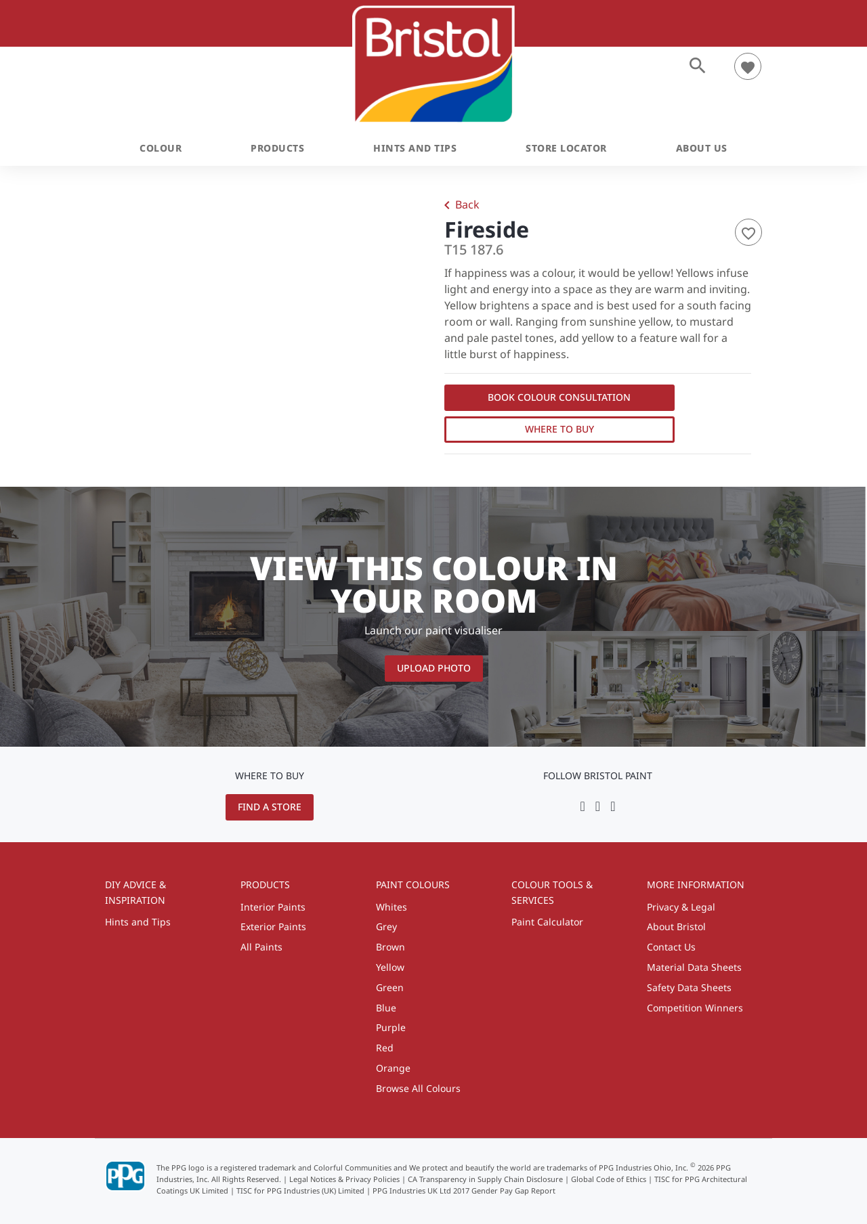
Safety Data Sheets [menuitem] (689, 987)
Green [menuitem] (390, 987)
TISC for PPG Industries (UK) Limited (300, 1190)
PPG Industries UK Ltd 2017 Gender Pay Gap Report (464, 1190)
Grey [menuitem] (386, 926)
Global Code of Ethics (608, 1179)
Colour (161, 147)
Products (277, 147)
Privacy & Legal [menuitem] (681, 906)
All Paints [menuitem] (261, 946)
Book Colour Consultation (559, 397)
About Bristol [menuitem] (676, 926)
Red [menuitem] (385, 1047)
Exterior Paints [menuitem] (273, 926)
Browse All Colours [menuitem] (418, 1088)
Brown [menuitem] (390, 946)
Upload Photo (434, 667)
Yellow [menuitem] (390, 967)
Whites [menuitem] (391, 906)
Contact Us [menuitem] (671, 946)
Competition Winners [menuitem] (695, 1007)
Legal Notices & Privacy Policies (344, 1179)
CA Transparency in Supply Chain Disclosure (485, 1179)
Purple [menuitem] (391, 1027)
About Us (701, 147)
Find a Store (269, 806)
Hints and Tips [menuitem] (138, 921)
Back (459, 205)
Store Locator (566, 147)
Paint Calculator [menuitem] (547, 921)
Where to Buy (559, 428)
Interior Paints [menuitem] (272, 906)
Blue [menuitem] (386, 1007)
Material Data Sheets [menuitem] (694, 967)
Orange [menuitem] (393, 1068)
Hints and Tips (415, 147)
